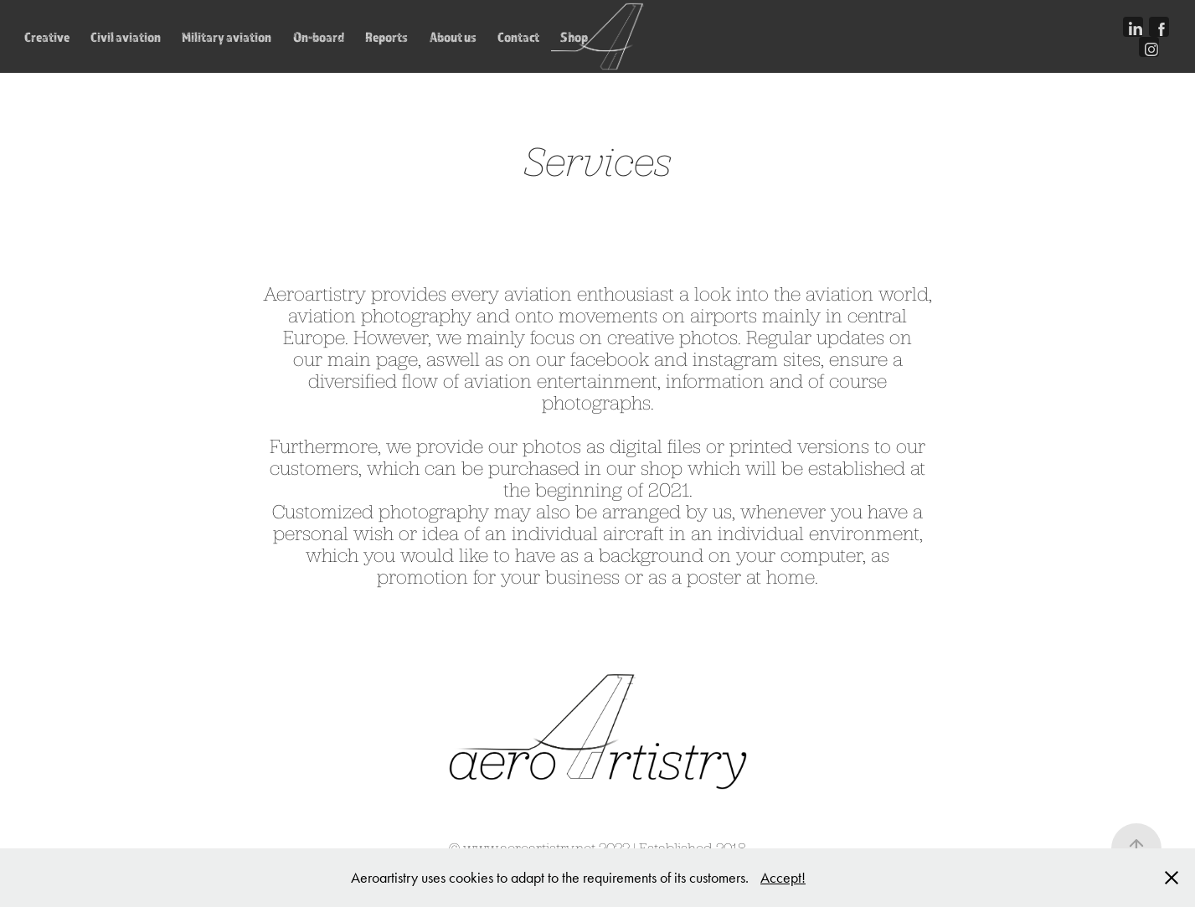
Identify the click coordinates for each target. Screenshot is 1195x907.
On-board (318, 36)
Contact (518, 36)
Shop (574, 36)
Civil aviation (125, 36)
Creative (47, 36)
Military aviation (226, 36)
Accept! (783, 877)
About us (453, 36)
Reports (386, 36)
